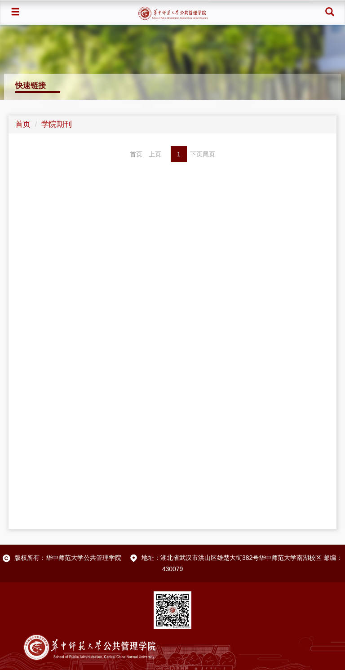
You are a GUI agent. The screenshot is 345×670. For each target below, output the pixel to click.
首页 (23, 124)
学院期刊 (56, 124)
